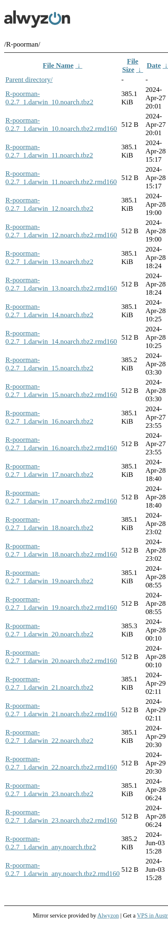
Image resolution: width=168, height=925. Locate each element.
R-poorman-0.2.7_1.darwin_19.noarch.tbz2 (49, 577)
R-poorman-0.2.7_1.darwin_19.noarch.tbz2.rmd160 (61, 603)
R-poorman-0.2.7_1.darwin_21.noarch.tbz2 (49, 683)
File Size (130, 65)
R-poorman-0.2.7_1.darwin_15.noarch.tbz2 (49, 364)
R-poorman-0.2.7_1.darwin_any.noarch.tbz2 (50, 843)
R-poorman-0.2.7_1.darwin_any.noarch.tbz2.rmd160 (62, 869)
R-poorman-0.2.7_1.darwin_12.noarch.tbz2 (49, 204)
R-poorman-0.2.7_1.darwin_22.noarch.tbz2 (49, 736)
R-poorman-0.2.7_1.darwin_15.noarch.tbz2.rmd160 (61, 390)
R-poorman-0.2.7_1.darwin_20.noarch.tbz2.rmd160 (61, 657)
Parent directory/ (29, 80)
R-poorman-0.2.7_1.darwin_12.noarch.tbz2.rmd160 (61, 231)
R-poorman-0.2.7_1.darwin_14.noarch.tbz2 (49, 311)
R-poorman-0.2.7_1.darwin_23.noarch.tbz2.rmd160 (61, 816)
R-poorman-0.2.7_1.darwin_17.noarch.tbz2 (49, 470)
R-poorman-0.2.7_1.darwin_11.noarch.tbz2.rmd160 (61, 178)
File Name (58, 65)
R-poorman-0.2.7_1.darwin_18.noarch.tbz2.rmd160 (61, 550)
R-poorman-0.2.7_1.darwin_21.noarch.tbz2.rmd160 (61, 710)
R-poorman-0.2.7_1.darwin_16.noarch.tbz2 (49, 417)
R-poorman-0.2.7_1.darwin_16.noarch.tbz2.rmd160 (61, 444)
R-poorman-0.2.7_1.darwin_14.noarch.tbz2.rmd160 (61, 337)
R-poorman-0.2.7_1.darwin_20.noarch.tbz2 (49, 630)
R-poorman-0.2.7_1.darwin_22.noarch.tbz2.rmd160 (61, 763)
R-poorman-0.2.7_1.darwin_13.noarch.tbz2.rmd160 (61, 284)
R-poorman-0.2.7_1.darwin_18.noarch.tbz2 (49, 524)
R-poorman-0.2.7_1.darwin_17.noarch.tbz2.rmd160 (61, 497)
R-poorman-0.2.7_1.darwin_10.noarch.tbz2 (49, 98)
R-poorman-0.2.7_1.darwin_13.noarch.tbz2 (49, 257)
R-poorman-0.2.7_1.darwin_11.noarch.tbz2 (49, 151)
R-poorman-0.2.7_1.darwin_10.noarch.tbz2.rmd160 (61, 124)
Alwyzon (108, 915)
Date (154, 65)
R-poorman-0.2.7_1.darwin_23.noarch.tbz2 (49, 790)
